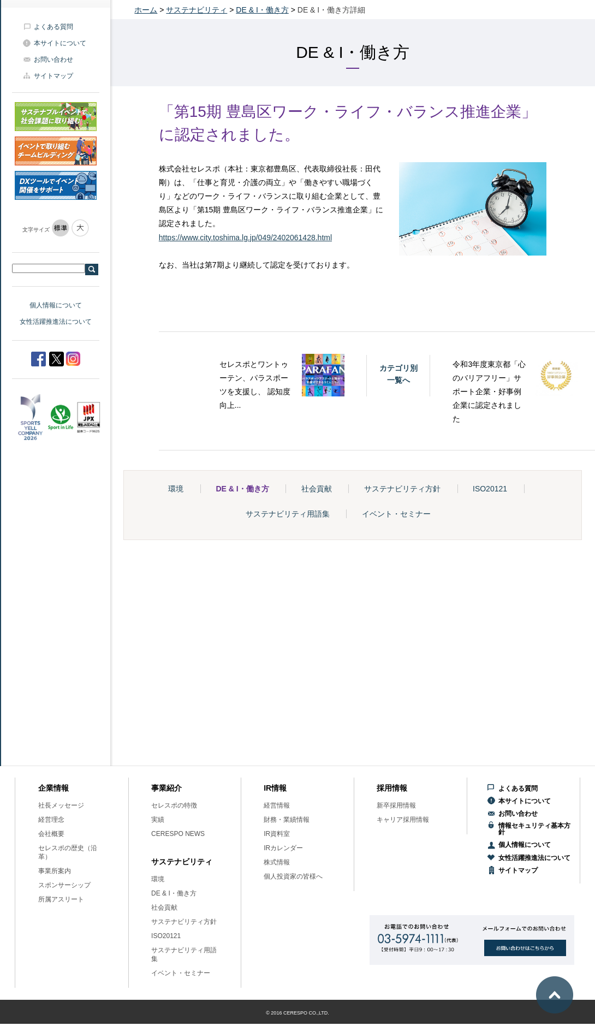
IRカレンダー (283, 848)
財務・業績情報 (287, 819)
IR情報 (275, 788)
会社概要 (51, 834)
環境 (175, 488)
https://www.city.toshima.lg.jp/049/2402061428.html (245, 237)
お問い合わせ (53, 59)
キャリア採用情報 (403, 819)
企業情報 (53, 788)
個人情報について (55, 305)
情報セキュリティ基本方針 (534, 829)
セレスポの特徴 (174, 805)
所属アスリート (61, 899)
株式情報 (277, 862)
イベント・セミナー (396, 513)
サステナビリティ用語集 (288, 513)
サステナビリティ (196, 9)
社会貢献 (316, 488)
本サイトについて (60, 43)
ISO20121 (490, 488)
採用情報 (392, 788)
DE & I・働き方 (262, 9)
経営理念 (51, 819)
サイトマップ (53, 76)
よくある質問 (53, 27)
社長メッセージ (61, 805)
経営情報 (277, 805)
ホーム (145, 9)
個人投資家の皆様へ (293, 876)
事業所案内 (54, 871)
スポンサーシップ (64, 885)
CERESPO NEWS (178, 834)
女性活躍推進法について (56, 321)
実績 (157, 819)
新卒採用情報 (396, 805)
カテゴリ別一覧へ (398, 374)
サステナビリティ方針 (402, 488)
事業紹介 (166, 788)
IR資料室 (277, 834)
